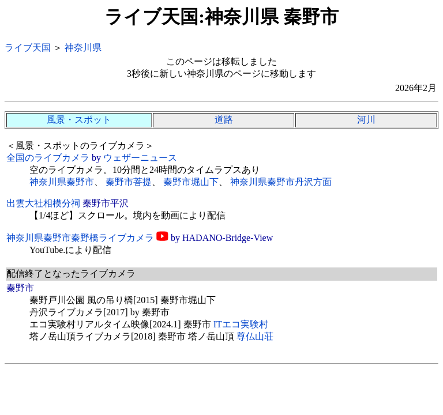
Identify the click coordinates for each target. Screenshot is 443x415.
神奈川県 (83, 47)
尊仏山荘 (254, 336)
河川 (366, 119)
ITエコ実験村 (240, 324)
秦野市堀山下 (191, 182)
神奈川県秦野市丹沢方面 (281, 182)
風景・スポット (79, 119)
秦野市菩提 (129, 182)
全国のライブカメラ (47, 158)
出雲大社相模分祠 (43, 203)
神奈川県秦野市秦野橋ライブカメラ (80, 238)
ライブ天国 (28, 47)
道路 (224, 119)
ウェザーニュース (140, 158)
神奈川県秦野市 (61, 182)
